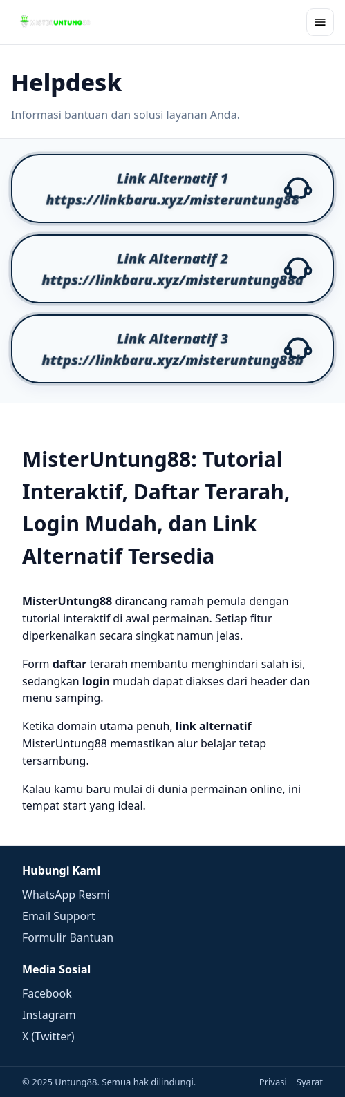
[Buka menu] (320, 22)
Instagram (49, 1014)
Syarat (310, 1082)
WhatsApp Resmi (66, 894)
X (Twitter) (48, 1036)
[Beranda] (55, 22)
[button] (172, 188)
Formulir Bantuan (67, 937)
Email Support (58, 916)
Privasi (273, 1082)
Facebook (47, 993)
